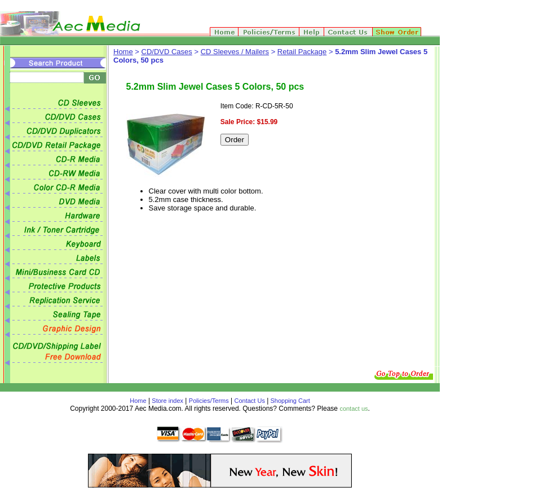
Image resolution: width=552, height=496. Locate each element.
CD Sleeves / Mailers (235, 51)
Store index (167, 400)
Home (123, 51)
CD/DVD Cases (167, 51)
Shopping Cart (289, 400)
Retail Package (301, 51)
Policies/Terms (209, 400)
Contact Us (250, 400)
